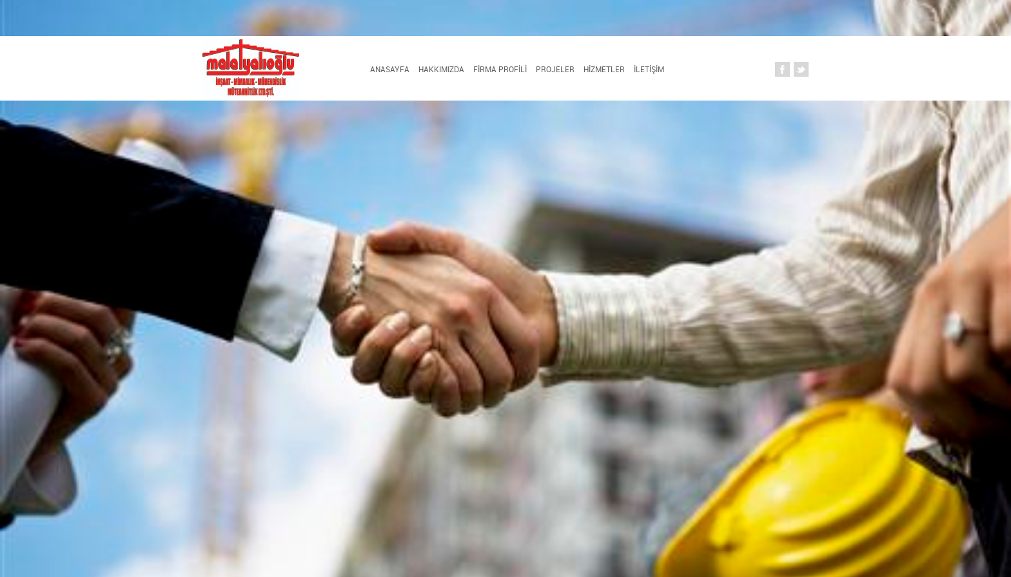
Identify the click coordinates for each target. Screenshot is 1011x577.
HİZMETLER (604, 69)
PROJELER (555, 69)
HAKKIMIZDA (441, 69)
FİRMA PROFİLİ (500, 69)
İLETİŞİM (649, 69)
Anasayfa (389, 69)
